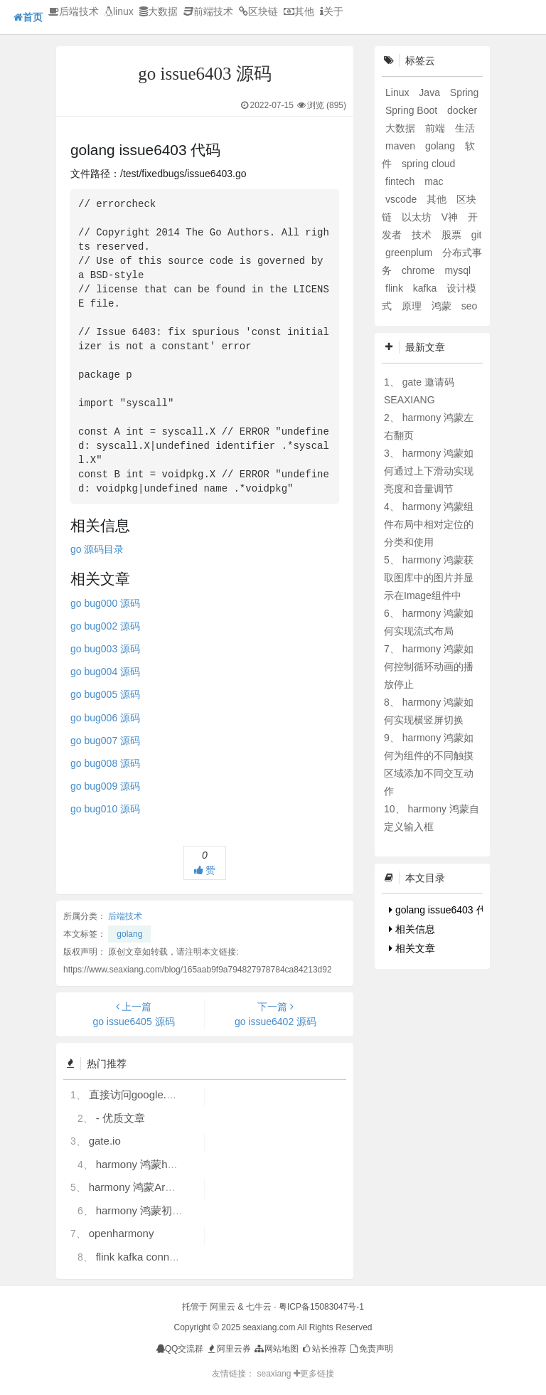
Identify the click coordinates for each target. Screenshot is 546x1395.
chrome (420, 270)
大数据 (158, 11)
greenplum (410, 252)
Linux (398, 92)
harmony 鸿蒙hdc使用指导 (159, 1164)
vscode (402, 199)
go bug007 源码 (105, 740)
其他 (299, 11)
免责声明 (370, 1349)
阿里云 (222, 1307)
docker (462, 110)
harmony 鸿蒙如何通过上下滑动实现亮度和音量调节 (428, 470)
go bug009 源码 (105, 786)
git (476, 234)
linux (119, 11)
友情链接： (233, 1374)
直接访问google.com (138, 1094)
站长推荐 (323, 1349)
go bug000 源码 (105, 603)
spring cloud (429, 163)
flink (395, 288)
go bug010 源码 (105, 809)
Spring (464, 92)
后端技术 (73, 11)
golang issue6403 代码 (442, 910)
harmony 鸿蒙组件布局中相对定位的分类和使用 (428, 524)
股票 (452, 234)
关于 (331, 11)
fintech (401, 181)
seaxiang (275, 1374)
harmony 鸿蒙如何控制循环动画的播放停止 (428, 666)
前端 (436, 128)
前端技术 (208, 11)
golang (129, 934)
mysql (457, 270)
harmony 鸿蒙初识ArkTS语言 (165, 1210)
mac (433, 181)
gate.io (105, 1141)
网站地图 (275, 1349)
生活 (465, 128)
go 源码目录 (97, 549)
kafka (426, 288)
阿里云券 (228, 1349)
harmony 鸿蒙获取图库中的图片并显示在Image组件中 (428, 577)
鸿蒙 (443, 306)
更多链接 (314, 1374)
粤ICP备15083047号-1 (321, 1307)
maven (401, 146)
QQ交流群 (180, 1349)
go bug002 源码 (105, 626)
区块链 (258, 11)
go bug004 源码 (105, 671)
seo (469, 306)
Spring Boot (412, 110)
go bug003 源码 (105, 648)
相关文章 (412, 948)
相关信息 (412, 929)
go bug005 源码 (105, 694)
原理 (413, 306)
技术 (423, 234)
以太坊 (418, 217)
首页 (28, 17)
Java (430, 92)
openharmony (121, 1233)
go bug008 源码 (105, 763)
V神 (451, 217)
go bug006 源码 (105, 717)
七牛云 (259, 1307)
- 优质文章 (120, 1118)
